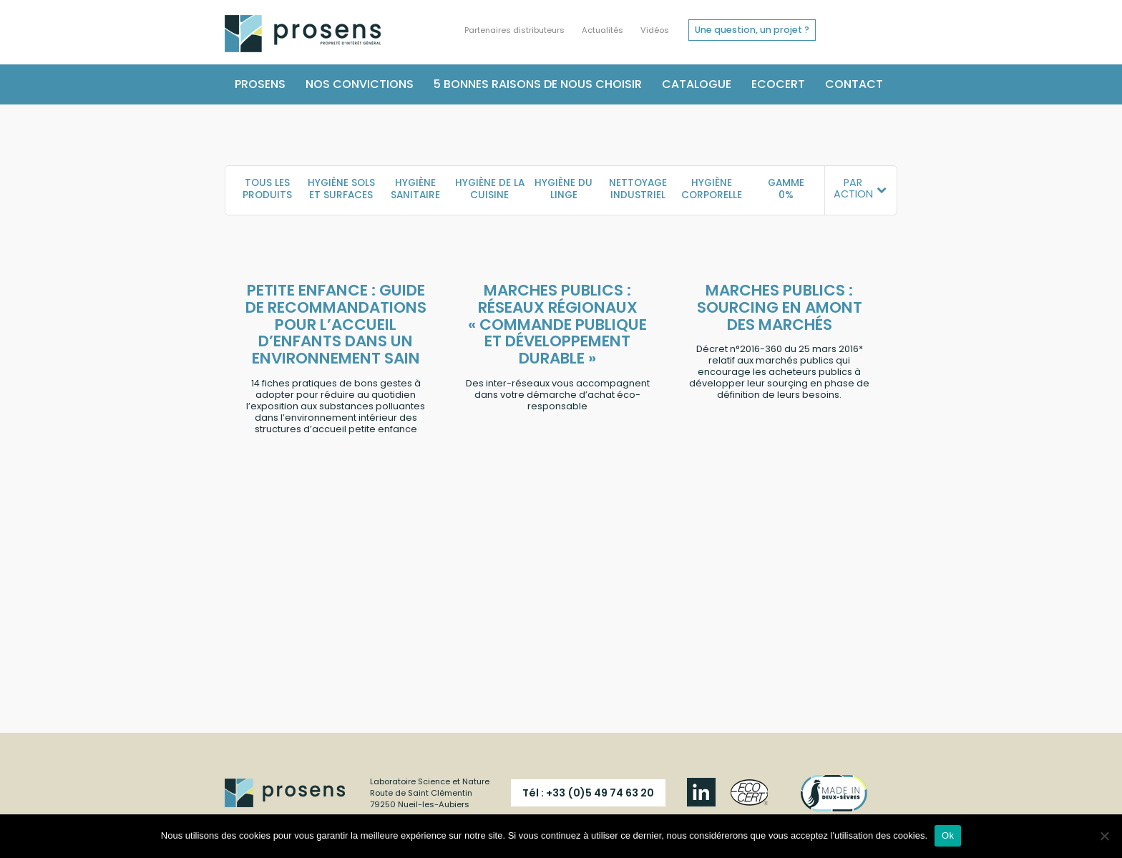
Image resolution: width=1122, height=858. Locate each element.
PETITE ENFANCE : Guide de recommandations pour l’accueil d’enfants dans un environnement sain (335, 324)
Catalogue (696, 84)
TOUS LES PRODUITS (267, 189)
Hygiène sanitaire (415, 189)
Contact (854, 84)
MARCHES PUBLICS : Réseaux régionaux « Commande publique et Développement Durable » (557, 324)
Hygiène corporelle (711, 189)
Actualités (602, 30)
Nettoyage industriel (638, 189)
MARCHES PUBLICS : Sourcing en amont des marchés (779, 307)
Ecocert (778, 84)
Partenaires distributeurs (514, 30)
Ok (948, 835)
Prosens (260, 84)
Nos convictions (360, 84)
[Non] (1104, 836)
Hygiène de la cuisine (490, 189)
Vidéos (654, 30)
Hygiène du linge (563, 189)
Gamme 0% (786, 189)
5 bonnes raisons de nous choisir (538, 84)
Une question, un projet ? (752, 30)
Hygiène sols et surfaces (341, 189)
